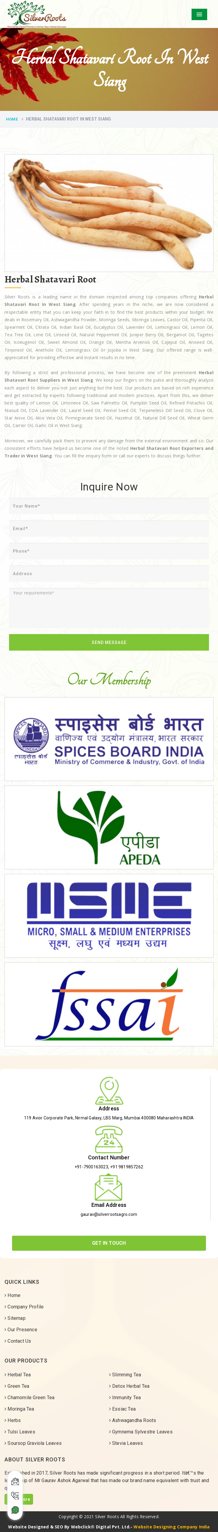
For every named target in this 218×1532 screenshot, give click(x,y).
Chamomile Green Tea (29, 1397)
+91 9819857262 (126, 1166)
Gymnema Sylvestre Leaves (141, 1432)
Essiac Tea (122, 1409)
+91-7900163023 (91, 1166)
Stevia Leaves (126, 1443)
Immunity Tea (125, 1397)
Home (12, 119)
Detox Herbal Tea (129, 1386)
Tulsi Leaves (20, 1432)
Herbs (13, 1420)
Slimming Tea (125, 1375)
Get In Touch (109, 1243)
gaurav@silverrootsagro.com (109, 1214)
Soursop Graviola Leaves (33, 1443)
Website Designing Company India (172, 1527)
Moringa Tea (19, 1409)
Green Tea (17, 1386)
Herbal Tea (18, 1375)
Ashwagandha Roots (132, 1420)
